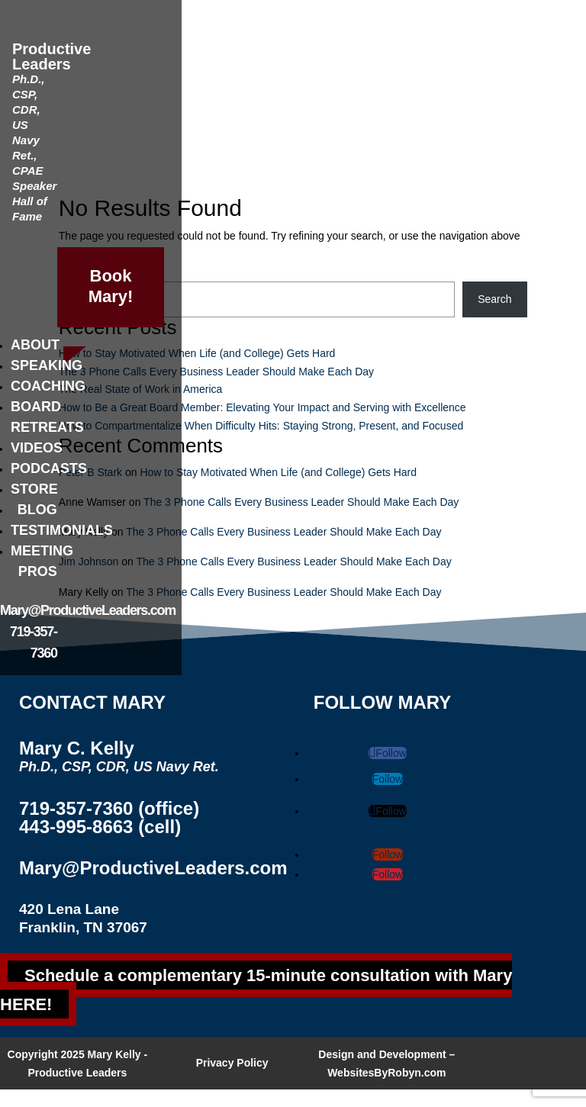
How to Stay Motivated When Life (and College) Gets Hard (197, 353)
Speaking (46, 365)
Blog (37, 509)
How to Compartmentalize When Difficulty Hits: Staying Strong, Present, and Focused (261, 426)
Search (494, 299)
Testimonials (62, 530)
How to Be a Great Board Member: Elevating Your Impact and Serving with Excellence (262, 407)
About (35, 344)
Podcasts (49, 468)
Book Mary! (111, 286)
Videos (37, 447)
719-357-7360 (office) (109, 808)
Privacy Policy (232, 1063)
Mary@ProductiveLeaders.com (87, 610)
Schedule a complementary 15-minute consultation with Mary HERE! (256, 989)
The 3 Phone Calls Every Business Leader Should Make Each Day (216, 371)
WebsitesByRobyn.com (386, 1073)
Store (34, 489)
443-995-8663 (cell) (100, 826)
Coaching (48, 386)
